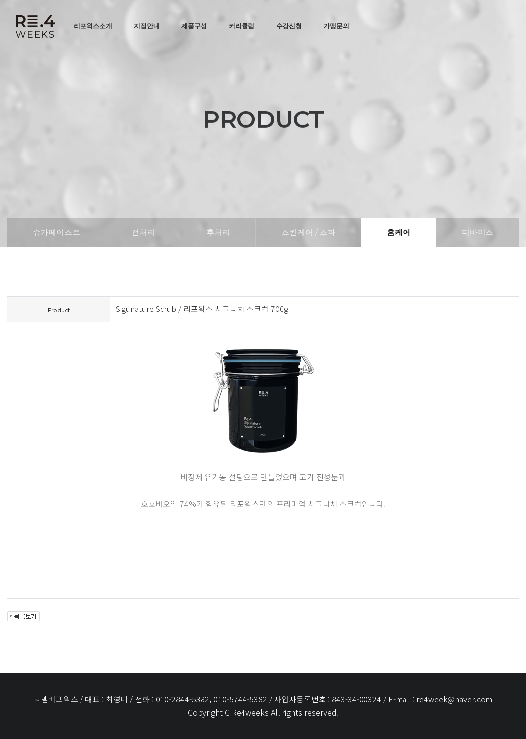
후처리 (218, 232)
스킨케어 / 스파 (308, 232)
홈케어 (398, 232)
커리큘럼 (241, 26)
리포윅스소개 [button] (93, 26)
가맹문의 (336, 26)
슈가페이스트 (56, 232)
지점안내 (147, 26)
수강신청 (289, 26)
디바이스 (477, 232)
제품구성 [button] (194, 26)
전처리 (143, 232)
